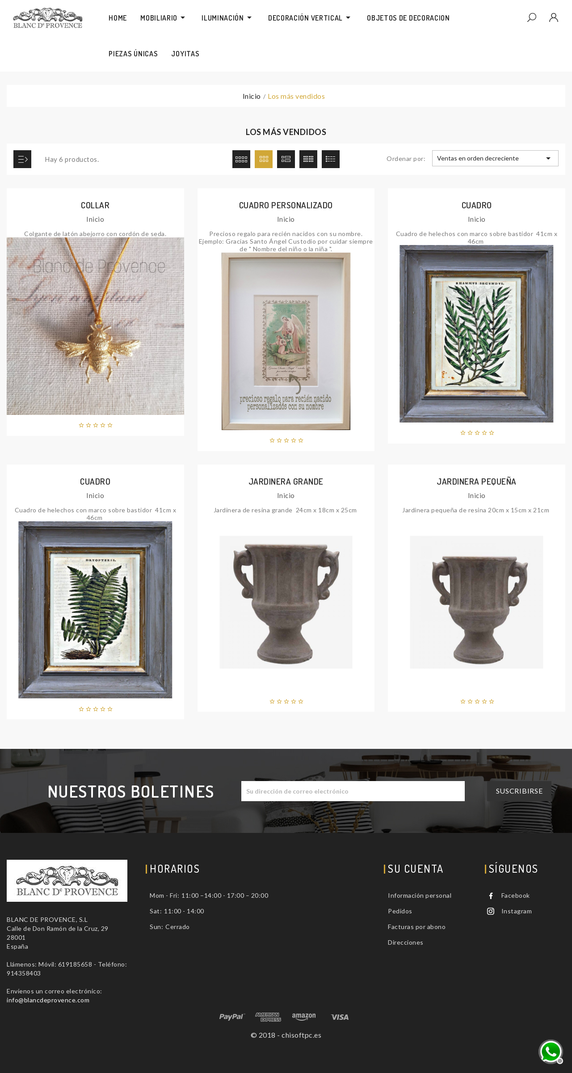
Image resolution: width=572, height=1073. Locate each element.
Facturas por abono (417, 926)
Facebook (515, 895)
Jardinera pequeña (477, 481)
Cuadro (477, 205)
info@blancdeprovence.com (48, 1000)
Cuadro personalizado (286, 205)
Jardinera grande (286, 481)
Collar (95, 205)
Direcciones (406, 942)
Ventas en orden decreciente (495, 158)
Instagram (516, 911)
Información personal (419, 895)
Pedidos (400, 911)
